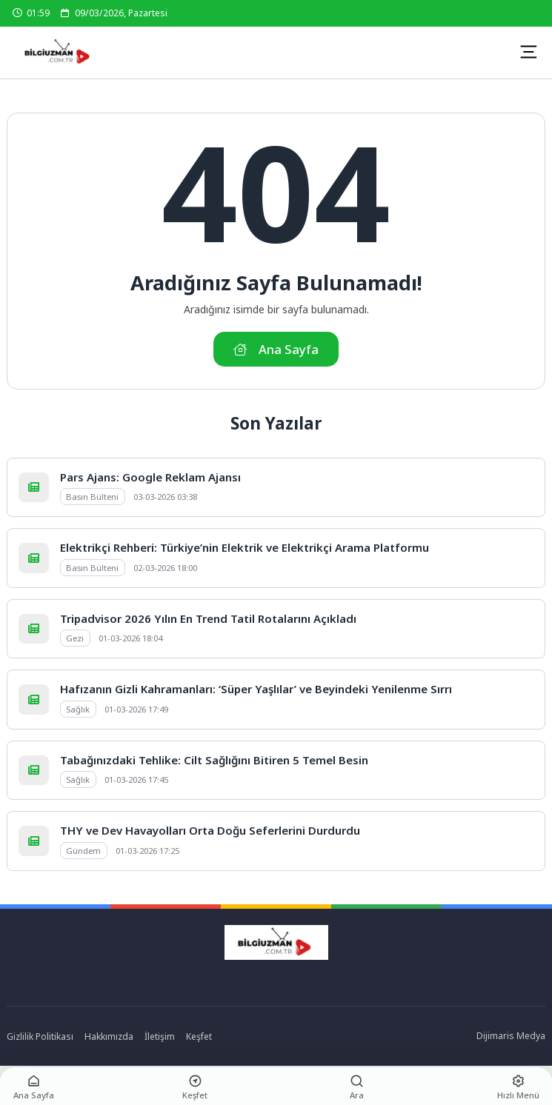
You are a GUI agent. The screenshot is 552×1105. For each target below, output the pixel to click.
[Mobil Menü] (528, 52)
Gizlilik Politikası (40, 1036)
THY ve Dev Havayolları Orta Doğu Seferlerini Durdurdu (210, 830)
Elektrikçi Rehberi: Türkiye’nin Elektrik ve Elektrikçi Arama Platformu (244, 547)
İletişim (159, 1036)
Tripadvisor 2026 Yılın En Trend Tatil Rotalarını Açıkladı (208, 618)
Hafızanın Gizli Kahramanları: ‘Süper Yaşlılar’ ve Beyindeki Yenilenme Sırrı (256, 688)
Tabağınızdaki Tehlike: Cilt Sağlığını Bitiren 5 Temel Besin (214, 759)
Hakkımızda (108, 1036)
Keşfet (199, 1036)
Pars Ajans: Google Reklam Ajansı (150, 477)
